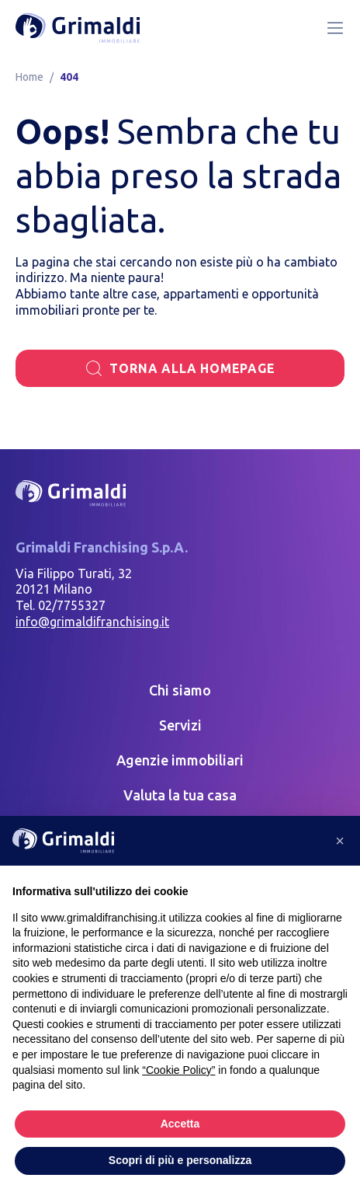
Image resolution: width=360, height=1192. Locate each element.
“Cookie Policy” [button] (178, 1070)
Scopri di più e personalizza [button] (180, 1160)
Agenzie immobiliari (180, 760)
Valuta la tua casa (180, 795)
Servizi (180, 725)
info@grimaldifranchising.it (92, 622)
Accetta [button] (180, 1123)
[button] (339, 840)
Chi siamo (180, 690)
